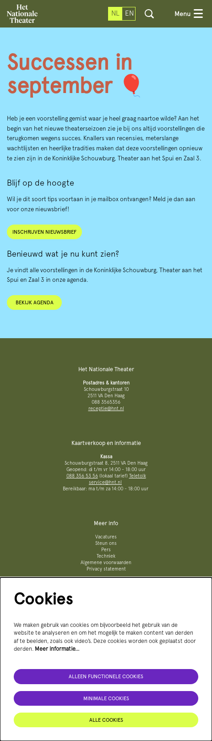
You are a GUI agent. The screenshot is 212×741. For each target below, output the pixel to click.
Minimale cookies (106, 698)
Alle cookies (106, 720)
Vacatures (106, 537)
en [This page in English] (129, 13)
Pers (106, 550)
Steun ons (106, 543)
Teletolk (137, 476)
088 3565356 (106, 402)
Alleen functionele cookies (106, 676)
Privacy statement (106, 569)
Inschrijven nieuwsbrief (44, 232)
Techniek (106, 556)
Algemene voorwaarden (106, 562)
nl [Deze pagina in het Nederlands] (115, 13)
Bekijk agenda (35, 302)
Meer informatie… (57, 648)
